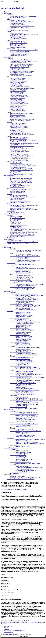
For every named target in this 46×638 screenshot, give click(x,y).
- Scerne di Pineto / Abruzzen (20, 343)
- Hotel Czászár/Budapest (19, 466)
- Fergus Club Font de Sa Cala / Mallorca (23, 383)
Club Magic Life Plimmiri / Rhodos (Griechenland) (23, 165)
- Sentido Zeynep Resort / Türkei (21, 281)
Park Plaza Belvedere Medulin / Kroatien (20, 120)
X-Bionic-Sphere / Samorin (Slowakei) (20, 51)
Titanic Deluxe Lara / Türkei (17, 44)
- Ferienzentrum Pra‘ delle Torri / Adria (22, 261)
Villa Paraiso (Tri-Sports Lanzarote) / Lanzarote (22, 146)
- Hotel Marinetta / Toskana (19, 318)
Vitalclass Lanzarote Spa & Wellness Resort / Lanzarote (24, 143)
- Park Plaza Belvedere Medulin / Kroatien (23, 354)
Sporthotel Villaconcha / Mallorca (18, 139)
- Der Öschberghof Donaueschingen (21, 304)
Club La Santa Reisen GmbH (14, 240)
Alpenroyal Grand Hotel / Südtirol (18, 89)
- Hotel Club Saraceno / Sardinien (21, 339)
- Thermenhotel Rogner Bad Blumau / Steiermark (25, 369)
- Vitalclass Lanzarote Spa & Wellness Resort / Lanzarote (27, 377)
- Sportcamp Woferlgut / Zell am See (22, 264)
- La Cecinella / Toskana (18, 319)
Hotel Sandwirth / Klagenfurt (17, 198)
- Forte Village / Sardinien (19, 340)
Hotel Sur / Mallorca (15, 153)
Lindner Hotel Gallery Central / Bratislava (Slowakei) (23, 232)
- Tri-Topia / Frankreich (18, 407)
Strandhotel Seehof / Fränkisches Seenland (21, 178)
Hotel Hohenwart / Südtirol (17, 92)
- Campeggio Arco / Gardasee (20, 258)
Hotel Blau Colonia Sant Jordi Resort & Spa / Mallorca (24, 209)
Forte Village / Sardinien (16, 106)
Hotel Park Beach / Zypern (17, 212)
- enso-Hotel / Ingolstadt (18, 460)
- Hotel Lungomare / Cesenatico (20, 316)
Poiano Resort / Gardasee (16, 23)
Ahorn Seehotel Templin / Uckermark (19, 67)
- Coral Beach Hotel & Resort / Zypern (22, 287)
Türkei (8, 40)
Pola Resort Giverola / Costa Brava (19, 160)
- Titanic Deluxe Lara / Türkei (20, 278)
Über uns (6, 627)
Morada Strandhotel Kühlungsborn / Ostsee (21, 72)
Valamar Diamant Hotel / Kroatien (18, 116)
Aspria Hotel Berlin (15, 220)
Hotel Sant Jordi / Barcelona (17, 37)
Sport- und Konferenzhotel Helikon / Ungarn (21, 170)
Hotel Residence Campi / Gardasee (19, 103)
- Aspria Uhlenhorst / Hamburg (20, 452)
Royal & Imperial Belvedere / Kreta (19, 54)
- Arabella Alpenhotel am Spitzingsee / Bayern (24, 414)
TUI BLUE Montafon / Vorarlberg (18, 195)
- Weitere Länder (12, 282)
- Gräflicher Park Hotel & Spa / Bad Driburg (24, 309)
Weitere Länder (11, 48)
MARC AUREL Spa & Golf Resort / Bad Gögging (23, 16)
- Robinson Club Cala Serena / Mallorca (22, 392)
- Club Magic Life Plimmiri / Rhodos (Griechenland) (26, 400)
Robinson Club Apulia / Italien (17, 110)
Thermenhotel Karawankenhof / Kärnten (20, 201)
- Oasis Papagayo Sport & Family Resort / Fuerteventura (27, 268)
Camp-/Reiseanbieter (9, 239)
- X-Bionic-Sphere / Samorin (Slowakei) (23, 285)
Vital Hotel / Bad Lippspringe (17, 187)
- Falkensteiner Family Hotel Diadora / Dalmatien (25, 347)
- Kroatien (11, 346)
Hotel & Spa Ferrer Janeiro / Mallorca (19, 151)
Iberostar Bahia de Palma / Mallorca (19, 157)
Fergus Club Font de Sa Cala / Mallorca (20, 148)
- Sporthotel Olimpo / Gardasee (20, 332)
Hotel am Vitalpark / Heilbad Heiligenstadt (21, 60)
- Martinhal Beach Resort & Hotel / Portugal (24, 408)
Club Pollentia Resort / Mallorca (18, 150)
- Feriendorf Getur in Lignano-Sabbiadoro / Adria (25, 260)
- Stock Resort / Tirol (18, 364)
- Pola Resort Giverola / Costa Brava (22, 394)
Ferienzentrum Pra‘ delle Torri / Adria (19, 27)
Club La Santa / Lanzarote (16, 33)
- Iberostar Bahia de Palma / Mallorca (22, 391)
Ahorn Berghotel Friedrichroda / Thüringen (21, 65)
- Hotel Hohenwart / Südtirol (20, 326)
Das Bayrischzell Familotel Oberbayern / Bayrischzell (23, 61)
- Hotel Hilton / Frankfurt (19, 450)
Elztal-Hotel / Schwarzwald (17, 68)
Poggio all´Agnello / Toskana (17, 20)
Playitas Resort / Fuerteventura (18, 36)
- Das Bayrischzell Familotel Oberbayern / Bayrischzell (26, 295)
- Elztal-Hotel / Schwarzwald (20, 302)
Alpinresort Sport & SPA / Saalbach (19, 127)
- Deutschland (11, 249)
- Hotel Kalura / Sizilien (18, 342)
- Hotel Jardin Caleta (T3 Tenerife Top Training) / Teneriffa (27, 439)
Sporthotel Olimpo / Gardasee (17, 98)
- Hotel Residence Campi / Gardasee (21, 337)
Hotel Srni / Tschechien (16, 163)
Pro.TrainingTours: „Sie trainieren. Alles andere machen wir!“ (22, 242)
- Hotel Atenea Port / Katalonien (20, 440)
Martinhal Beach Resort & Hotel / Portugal (21, 174)
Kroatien (9, 112)
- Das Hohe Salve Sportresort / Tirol (21, 357)
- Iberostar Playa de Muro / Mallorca (22, 388)
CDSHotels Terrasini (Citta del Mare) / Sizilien (22, 21)
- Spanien (10, 265)
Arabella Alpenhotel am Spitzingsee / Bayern (21, 180)
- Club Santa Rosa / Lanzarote (20, 378)
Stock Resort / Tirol (15, 130)
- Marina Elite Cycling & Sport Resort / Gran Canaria (26, 374)
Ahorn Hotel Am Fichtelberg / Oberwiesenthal (21, 64)
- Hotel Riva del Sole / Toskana (20, 313)
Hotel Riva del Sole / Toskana (17, 79)
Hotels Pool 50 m (8, 13)
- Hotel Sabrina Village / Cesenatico (21, 315)
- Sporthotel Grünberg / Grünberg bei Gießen (24, 416)
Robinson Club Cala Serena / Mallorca (20, 158)
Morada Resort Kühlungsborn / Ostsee (19, 185)
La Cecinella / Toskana (16, 85)
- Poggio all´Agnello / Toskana (20, 254)
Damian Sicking (6, 489)
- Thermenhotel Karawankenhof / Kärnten (23, 435)
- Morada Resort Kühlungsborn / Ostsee (22, 419)
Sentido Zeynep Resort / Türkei (18, 47)
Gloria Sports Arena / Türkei (17, 41)
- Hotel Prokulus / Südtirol (19, 328)
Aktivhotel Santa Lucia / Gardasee (18, 95)
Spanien (9, 31)
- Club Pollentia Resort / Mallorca (21, 384)
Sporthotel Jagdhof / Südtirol (17, 191)
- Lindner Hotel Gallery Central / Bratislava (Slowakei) (26, 467)
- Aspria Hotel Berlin (18, 455)
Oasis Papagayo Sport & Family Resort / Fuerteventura (24, 34)
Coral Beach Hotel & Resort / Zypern (19, 52)
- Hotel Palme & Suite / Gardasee (21, 336)
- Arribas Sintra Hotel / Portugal (20, 289)
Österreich (9, 28)
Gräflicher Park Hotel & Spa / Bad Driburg (21, 75)
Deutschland (10, 14)
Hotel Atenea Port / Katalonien (18, 206)
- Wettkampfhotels (13, 473)
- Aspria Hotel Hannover (19, 453)
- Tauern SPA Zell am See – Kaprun (21, 360)
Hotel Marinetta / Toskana (16, 84)
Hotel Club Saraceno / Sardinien (18, 105)
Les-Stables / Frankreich (16, 171)
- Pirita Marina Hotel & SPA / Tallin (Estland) (24, 402)
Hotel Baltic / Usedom (15, 184)
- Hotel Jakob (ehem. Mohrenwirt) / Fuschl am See (25, 431)
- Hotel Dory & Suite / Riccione (20, 426)
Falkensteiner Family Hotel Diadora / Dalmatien (22, 113)
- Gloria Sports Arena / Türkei (20, 275)
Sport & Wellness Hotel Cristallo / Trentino (21, 189)
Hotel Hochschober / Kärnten (17, 132)
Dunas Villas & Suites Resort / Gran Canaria (21, 208)
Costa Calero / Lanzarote (16, 147)
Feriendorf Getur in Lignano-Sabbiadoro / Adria (22, 26)
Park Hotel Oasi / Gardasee (17, 100)
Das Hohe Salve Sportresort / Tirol (19, 123)
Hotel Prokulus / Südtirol (16, 93)
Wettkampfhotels (11, 237)
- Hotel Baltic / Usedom (18, 418)
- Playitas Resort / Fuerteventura (20, 270)
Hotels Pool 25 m (8, 57)
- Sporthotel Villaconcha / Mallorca (21, 373)
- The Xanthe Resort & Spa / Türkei (21, 277)
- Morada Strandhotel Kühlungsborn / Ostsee (24, 306)
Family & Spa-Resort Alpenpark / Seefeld (20, 133)
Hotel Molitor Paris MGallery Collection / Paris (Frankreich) (25, 229)
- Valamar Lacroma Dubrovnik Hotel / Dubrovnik (25, 353)
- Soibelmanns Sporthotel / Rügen (21, 297)
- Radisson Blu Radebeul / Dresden (21, 459)
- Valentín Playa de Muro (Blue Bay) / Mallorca (24, 390)
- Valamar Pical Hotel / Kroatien (20, 352)
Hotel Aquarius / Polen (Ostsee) (18, 167)
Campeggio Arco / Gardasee (17, 24)
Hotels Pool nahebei (9, 175)
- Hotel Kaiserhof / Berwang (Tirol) (21, 436)
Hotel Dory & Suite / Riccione (17, 192)
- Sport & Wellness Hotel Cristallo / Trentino (24, 424)
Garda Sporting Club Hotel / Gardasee (19, 96)
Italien (8, 19)
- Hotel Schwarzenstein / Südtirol (21, 325)
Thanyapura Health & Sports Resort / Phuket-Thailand (24, 50)
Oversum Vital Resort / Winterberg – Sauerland (22, 71)
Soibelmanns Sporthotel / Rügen (18, 62)
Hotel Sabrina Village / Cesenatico (18, 81)
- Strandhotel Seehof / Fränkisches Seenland (23, 412)
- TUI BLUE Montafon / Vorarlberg (21, 429)
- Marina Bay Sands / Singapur (20, 472)
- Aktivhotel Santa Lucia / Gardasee (21, 329)
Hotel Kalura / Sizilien (15, 108)
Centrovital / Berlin (15, 223)
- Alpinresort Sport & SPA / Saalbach (22, 361)
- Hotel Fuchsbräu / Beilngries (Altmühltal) (23, 415)
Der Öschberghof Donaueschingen (18, 69)
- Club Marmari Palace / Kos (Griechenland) (24, 398)
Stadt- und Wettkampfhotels (11, 213)
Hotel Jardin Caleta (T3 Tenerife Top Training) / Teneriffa (24, 205)
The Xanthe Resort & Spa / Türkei (18, 43)
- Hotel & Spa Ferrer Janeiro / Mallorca (22, 385)
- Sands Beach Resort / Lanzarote (21, 376)
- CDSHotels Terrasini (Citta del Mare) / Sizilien (25, 256)
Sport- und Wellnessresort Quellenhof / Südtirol (22, 88)
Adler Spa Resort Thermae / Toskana (19, 86)
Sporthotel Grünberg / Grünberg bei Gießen (21, 182)
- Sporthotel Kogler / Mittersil (20, 363)
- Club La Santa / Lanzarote (19, 267)
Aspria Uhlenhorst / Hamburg (17, 218)
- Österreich (11, 263)
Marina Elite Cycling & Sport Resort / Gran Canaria (23, 140)
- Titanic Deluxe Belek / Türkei (20, 280)
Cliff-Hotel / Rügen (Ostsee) (17, 74)
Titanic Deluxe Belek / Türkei (17, 45)
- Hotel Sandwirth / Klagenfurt (20, 432)
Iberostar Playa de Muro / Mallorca (19, 154)
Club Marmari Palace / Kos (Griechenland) (21, 164)
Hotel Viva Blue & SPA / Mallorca (18, 137)
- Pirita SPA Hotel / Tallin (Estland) (21, 469)
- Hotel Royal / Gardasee (19, 333)
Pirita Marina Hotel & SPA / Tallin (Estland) (21, 168)
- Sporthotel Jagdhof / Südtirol (20, 425)
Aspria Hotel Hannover (16, 219)
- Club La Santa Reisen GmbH (16, 476)
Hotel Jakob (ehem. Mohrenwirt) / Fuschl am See (22, 196)
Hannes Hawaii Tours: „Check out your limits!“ (19, 243)
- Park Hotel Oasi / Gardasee (20, 335)
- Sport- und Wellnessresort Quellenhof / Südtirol (25, 322)
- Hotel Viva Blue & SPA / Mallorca (21, 371)
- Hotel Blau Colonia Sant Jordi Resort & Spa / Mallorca (27, 443)
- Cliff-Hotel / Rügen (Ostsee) (20, 308)
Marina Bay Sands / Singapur (17, 236)
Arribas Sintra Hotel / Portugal (17, 55)
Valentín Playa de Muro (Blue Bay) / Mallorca (21, 156)
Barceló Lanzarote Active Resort (18, 38)
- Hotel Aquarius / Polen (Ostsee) (21, 401)
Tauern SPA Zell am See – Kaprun (18, 126)
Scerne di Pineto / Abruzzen (17, 109)
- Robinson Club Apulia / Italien (20, 345)
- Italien (10, 253)
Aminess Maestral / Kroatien (17, 115)
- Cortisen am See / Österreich (20, 359)
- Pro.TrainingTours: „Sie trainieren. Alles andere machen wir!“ (24, 477)
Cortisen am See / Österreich (17, 124)
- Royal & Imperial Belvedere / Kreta (22, 288)
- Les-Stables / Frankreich (19, 405)
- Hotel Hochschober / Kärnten (20, 366)
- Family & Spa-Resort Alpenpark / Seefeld (23, 367)
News (5, 12)
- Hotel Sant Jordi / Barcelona (20, 271)
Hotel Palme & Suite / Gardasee (18, 102)
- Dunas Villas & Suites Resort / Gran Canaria (24, 442)
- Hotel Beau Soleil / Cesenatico (20, 312)
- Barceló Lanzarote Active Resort (21, 273)
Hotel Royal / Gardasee (16, 99)
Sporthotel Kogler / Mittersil (17, 129)
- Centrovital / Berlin (18, 457)
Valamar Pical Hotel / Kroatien (18, 117)
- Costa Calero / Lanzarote (19, 381)
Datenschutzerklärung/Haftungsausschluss (14, 630)
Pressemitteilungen (22, 489)
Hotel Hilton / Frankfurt (16, 216)
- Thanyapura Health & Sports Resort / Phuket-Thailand (26, 284)
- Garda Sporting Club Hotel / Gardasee (22, 330)
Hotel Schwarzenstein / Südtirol (18, 91)
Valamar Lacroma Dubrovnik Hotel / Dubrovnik (22, 119)
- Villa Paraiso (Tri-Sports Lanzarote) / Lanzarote (25, 380)
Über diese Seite (8, 626)
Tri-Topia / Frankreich (15, 172)
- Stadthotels (11, 449)
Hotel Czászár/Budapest (16, 230)
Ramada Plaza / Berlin (15, 222)
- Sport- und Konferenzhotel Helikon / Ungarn (24, 404)
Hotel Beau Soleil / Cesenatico (17, 78)
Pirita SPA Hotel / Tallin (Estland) (18, 233)
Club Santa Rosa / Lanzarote (17, 144)
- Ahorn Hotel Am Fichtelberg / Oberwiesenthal (24, 298)
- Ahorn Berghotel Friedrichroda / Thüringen (24, 299)
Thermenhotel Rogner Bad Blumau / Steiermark (22, 134)
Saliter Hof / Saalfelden (16, 199)
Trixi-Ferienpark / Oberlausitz (17, 17)
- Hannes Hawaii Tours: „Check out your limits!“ (20, 479)
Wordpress (28, 634)
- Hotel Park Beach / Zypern (19, 446)
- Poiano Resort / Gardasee (19, 257)
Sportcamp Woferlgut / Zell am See (19, 30)
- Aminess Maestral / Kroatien (20, 349)
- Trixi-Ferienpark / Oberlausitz (20, 251)
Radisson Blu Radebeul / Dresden (18, 225)
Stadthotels (10, 215)
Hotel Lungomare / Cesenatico (17, 82)
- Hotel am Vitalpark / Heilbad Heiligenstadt (23, 294)
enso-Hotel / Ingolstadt (16, 226)
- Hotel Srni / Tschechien (19, 397)
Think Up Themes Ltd (13, 634)
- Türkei (10, 274)
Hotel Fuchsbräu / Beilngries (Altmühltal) (20, 181)
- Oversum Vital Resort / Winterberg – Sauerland (25, 305)
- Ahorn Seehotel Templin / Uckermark (22, 301)
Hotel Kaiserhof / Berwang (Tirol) (18, 202)
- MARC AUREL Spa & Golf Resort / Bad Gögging (25, 250)
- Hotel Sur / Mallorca (18, 387)
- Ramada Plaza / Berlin (18, 456)
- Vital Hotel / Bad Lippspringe (20, 421)
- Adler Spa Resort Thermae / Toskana (22, 321)
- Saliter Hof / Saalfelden (19, 433)
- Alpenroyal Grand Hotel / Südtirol (21, 323)
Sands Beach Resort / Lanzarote (18, 141)
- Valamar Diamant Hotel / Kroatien (21, 350)
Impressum (6, 629)
